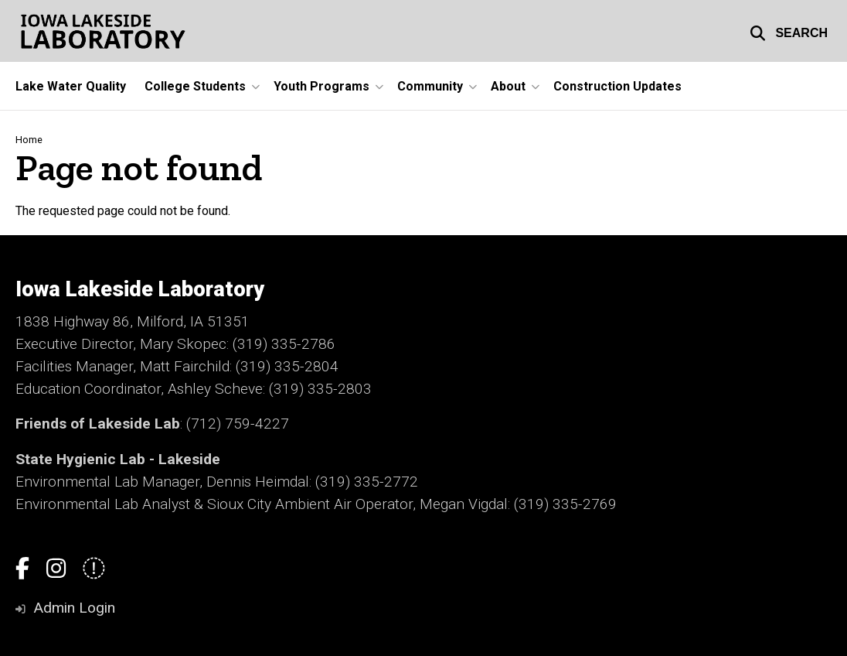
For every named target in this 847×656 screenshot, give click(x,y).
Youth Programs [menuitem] (321, 86)
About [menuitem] (508, 86)
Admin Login (74, 608)
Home (29, 139)
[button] (788, 31)
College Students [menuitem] (195, 86)
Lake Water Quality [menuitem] (70, 86)
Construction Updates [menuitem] (617, 86)
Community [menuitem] (430, 86)
